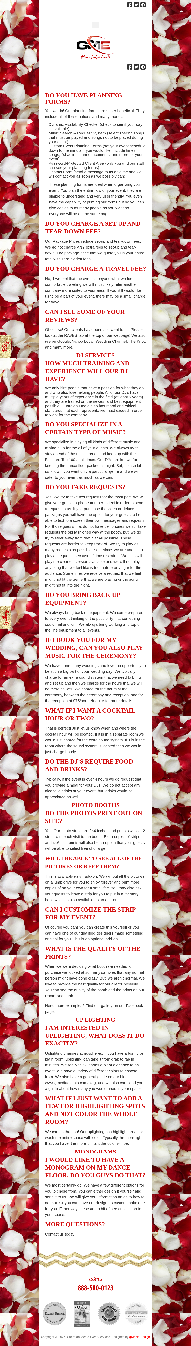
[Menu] (95, 25)
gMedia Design (139, 1337)
